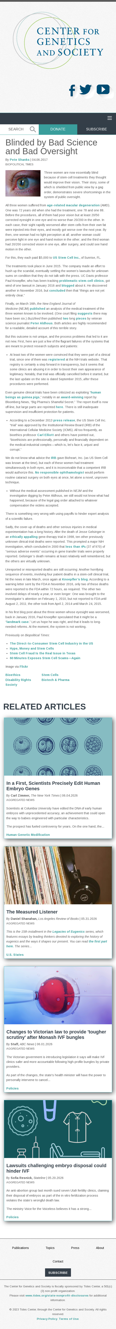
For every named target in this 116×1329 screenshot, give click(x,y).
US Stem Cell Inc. (66, 257)
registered (56, 359)
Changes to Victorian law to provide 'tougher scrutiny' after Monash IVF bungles (56, 1034)
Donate (58, 129)
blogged (68, 285)
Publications (20, 1248)
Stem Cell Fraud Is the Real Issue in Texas (43, 653)
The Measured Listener (31, 912)
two (65, 318)
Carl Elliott (45, 435)
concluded (57, 290)
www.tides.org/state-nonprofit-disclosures (57, 1295)
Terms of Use (69, 1318)
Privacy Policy (47, 1318)
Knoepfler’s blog (75, 579)
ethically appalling (24, 537)
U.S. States (15, 954)
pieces (81, 318)
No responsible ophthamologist (59, 472)
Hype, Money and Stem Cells (32, 648)
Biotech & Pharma (55, 680)
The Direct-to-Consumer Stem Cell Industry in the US (51, 643)
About (100, 1248)
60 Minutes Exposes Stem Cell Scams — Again (45, 658)
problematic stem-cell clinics (81, 280)
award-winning (72, 397)
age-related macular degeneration (73, 205)
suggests (84, 313)
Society (11, 684)
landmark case (18, 622)
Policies (12, 1088)
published (37, 308)
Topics (50, 1248)
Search (16, 129)
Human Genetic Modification (28, 834)
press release (64, 420)
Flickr (24, 666)
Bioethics (12, 675)
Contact (58, 1261)
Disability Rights (18, 680)
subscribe (58, 1272)
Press (75, 1248)
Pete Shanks (20, 159)
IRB (53, 458)
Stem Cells (50, 675)
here (59, 407)
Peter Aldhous (41, 323)
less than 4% (76, 546)
